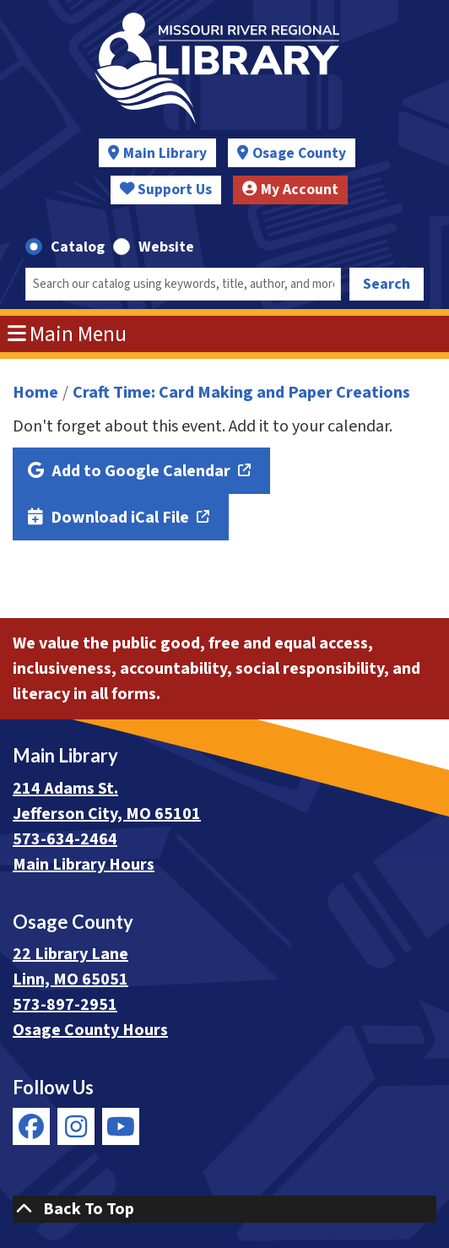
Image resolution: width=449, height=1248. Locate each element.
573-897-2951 (65, 1005)
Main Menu (67, 334)
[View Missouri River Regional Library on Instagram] (76, 1126)
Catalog (78, 247)
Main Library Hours (83, 864)
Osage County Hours (90, 1030)
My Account (290, 189)
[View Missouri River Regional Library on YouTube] (120, 1126)
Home (35, 392)
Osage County (299, 153)
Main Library (165, 153)
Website (166, 247)
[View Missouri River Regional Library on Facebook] (31, 1126)
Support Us (166, 189)
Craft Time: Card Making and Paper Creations (241, 392)
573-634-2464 (65, 839)
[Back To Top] (224, 1209)
